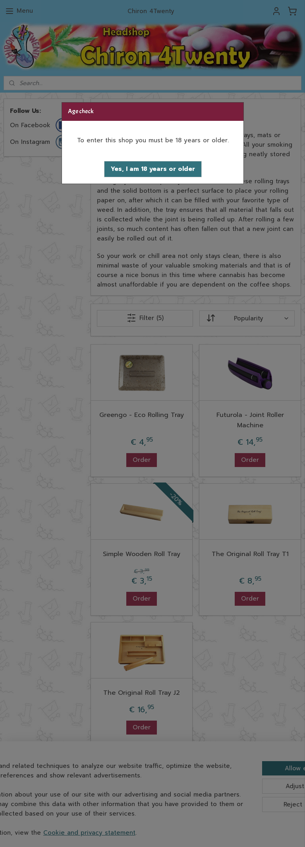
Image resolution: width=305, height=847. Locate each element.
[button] (153, 169)
